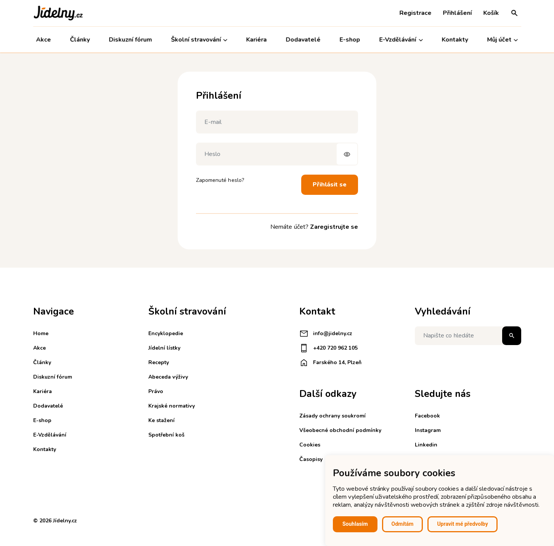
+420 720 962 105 (328, 348)
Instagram (428, 430)
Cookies (309, 444)
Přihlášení (457, 13)
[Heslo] (277, 154)
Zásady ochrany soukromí (332, 415)
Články (80, 39)
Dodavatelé (303, 39)
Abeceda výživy (168, 377)
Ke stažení (161, 420)
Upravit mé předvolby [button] (462, 524)
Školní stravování (199, 40)
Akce (43, 39)
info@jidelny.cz (325, 333)
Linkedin (426, 444)
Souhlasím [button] (355, 524)
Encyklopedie (165, 333)
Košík (491, 13)
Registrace (416, 13)
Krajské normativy (171, 406)
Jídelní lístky (164, 348)
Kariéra (256, 39)
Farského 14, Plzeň (330, 362)
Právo (155, 391)
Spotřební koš (166, 434)
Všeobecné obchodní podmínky (340, 430)
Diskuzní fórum (130, 39)
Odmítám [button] (403, 524)
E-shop (350, 39)
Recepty (158, 362)
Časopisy (311, 459)
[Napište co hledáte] (468, 335)
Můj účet (502, 40)
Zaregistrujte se (334, 227)
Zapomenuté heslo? (220, 180)
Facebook (427, 415)
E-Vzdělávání (401, 40)
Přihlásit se (330, 184)
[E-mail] (277, 122)
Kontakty (455, 39)
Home (40, 333)
